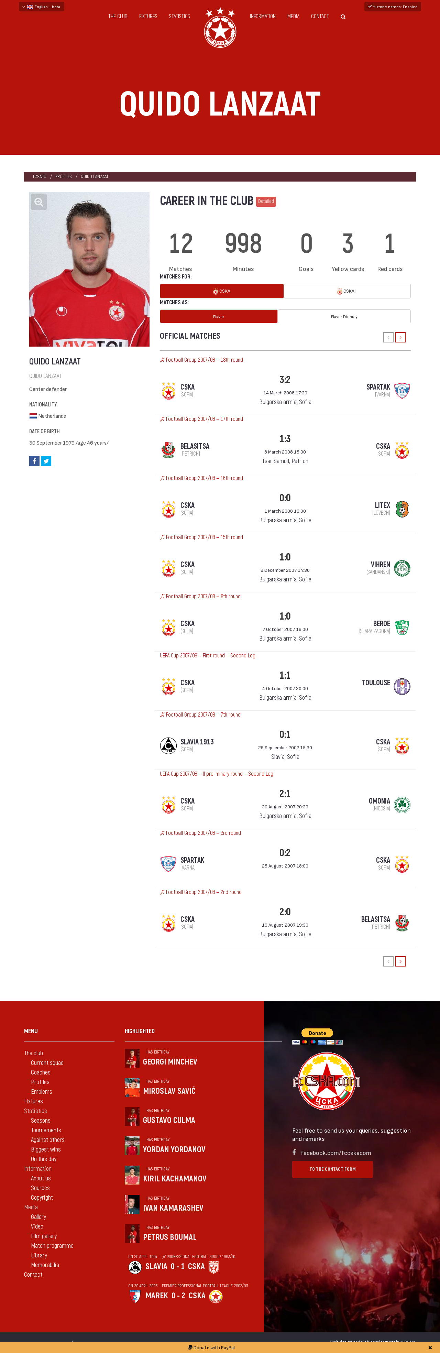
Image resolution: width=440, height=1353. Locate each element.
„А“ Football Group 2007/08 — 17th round (201, 419)
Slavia (156, 1267)
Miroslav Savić (169, 1091)
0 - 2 (178, 1296)
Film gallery (44, 1236)
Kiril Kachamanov (175, 1179)
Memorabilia (45, 1265)
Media (293, 16)
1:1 (285, 675)
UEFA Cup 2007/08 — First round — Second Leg (207, 655)
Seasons (41, 1121)
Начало (39, 176)
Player (218, 316)
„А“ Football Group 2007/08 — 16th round (201, 478)
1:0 (285, 557)
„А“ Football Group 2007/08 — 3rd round (200, 833)
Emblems (41, 1092)
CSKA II (347, 291)
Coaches (41, 1073)
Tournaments (46, 1130)
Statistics (179, 16)
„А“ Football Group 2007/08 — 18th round (201, 360)
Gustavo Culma (169, 1120)
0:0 (285, 498)
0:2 (285, 853)
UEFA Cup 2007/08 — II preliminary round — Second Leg (216, 774)
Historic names (393, 6)
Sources (40, 1188)
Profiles (63, 176)
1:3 (285, 439)
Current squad (47, 1063)
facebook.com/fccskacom (336, 1152)
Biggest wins (46, 1150)
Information (263, 16)
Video (37, 1227)
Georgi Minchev (170, 1062)
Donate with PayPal (211, 1347)
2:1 (285, 793)
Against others (48, 1140)
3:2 (285, 379)
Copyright (42, 1198)
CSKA (221, 291)
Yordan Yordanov (174, 1150)
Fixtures (148, 16)
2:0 (285, 912)
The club (118, 16)
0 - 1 (178, 1267)
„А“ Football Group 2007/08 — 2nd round (201, 892)
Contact (320, 16)
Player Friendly (344, 316)
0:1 (285, 734)
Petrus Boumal (170, 1237)
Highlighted (140, 1031)
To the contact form (332, 1169)
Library (39, 1255)
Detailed (266, 201)
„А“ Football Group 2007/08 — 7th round (200, 714)
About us (41, 1178)
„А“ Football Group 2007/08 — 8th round (200, 596)
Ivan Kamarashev (173, 1208)
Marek (156, 1296)
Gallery (38, 1217)
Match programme (52, 1246)
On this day (43, 1159)
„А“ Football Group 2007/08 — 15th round (201, 537)
